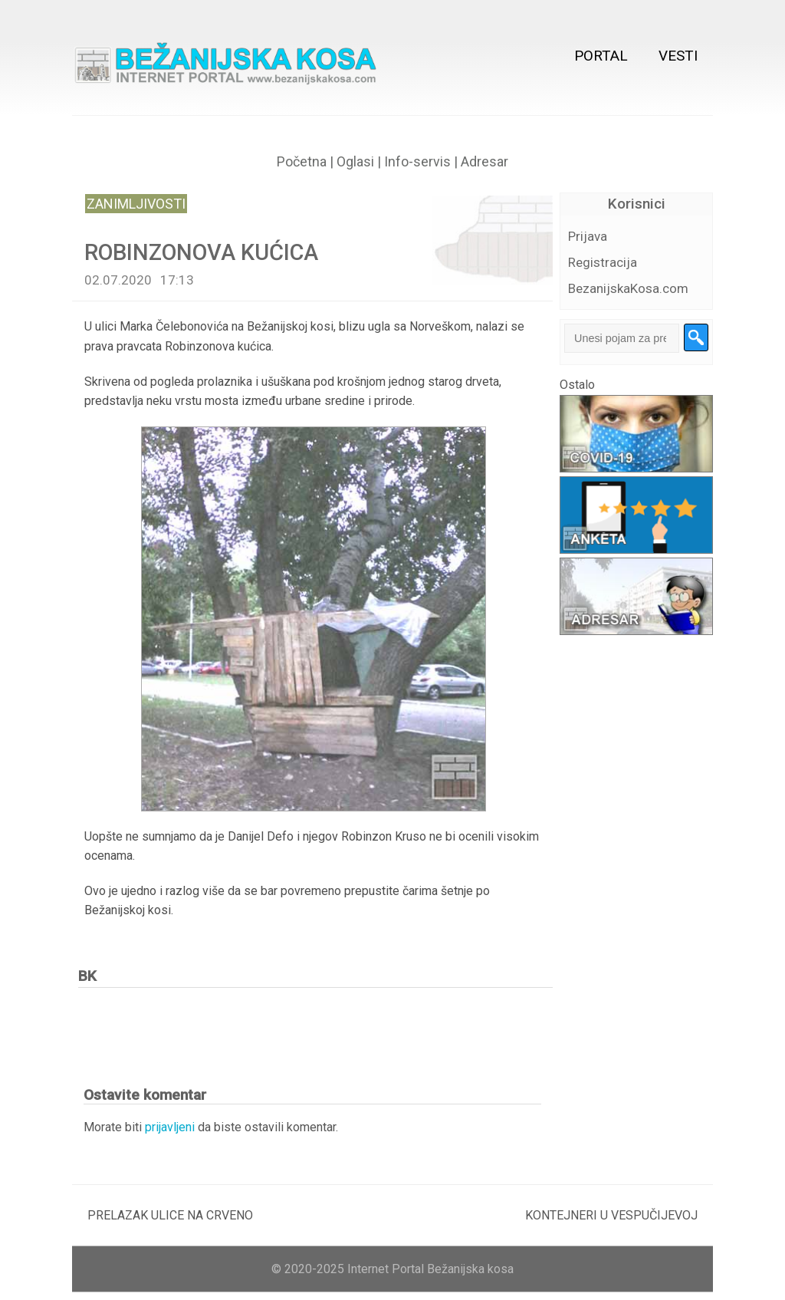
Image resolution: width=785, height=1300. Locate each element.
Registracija (602, 262)
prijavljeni (170, 1127)
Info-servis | (419, 161)
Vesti (678, 55)
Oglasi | (359, 161)
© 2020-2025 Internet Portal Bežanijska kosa (392, 1269)
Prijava (587, 236)
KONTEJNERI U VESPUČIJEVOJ (611, 1215)
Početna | (305, 161)
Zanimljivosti (136, 204)
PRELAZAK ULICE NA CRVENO (170, 1215)
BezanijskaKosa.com (628, 288)
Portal (601, 55)
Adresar (484, 161)
